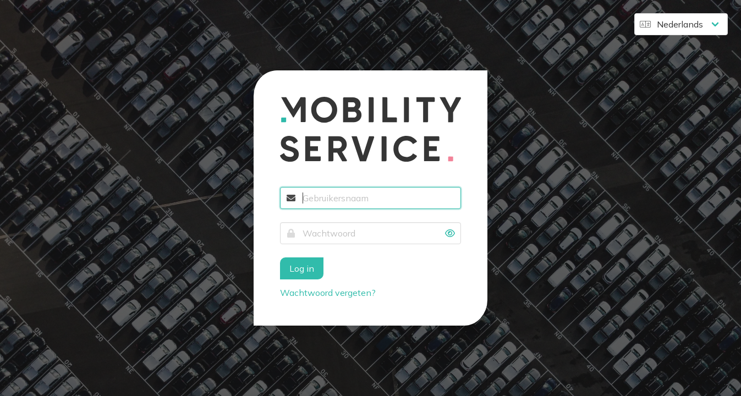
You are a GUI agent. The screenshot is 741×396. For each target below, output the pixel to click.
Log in (301, 268)
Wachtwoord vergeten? (328, 292)
